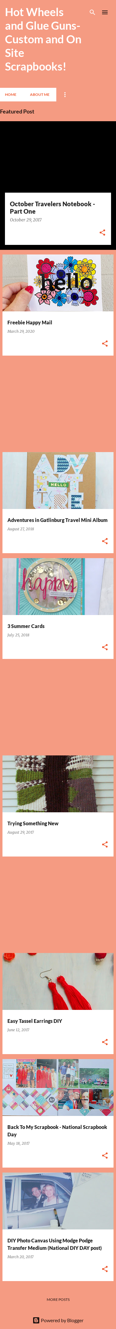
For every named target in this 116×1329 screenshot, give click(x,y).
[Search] (92, 12)
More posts (58, 1299)
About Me (39, 94)
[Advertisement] (58, 404)
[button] (102, 233)
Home (10, 94)
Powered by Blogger (58, 1320)
